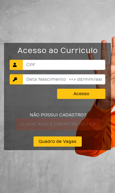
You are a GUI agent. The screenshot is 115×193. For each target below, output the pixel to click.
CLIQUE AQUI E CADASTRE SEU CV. (58, 124)
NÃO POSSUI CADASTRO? (58, 115)
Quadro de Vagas (57, 141)
